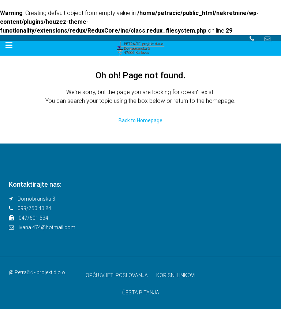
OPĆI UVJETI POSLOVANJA (117, 275)
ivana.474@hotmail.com (47, 227)
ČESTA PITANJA (140, 292)
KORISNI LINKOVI (175, 275)
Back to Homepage (140, 120)
